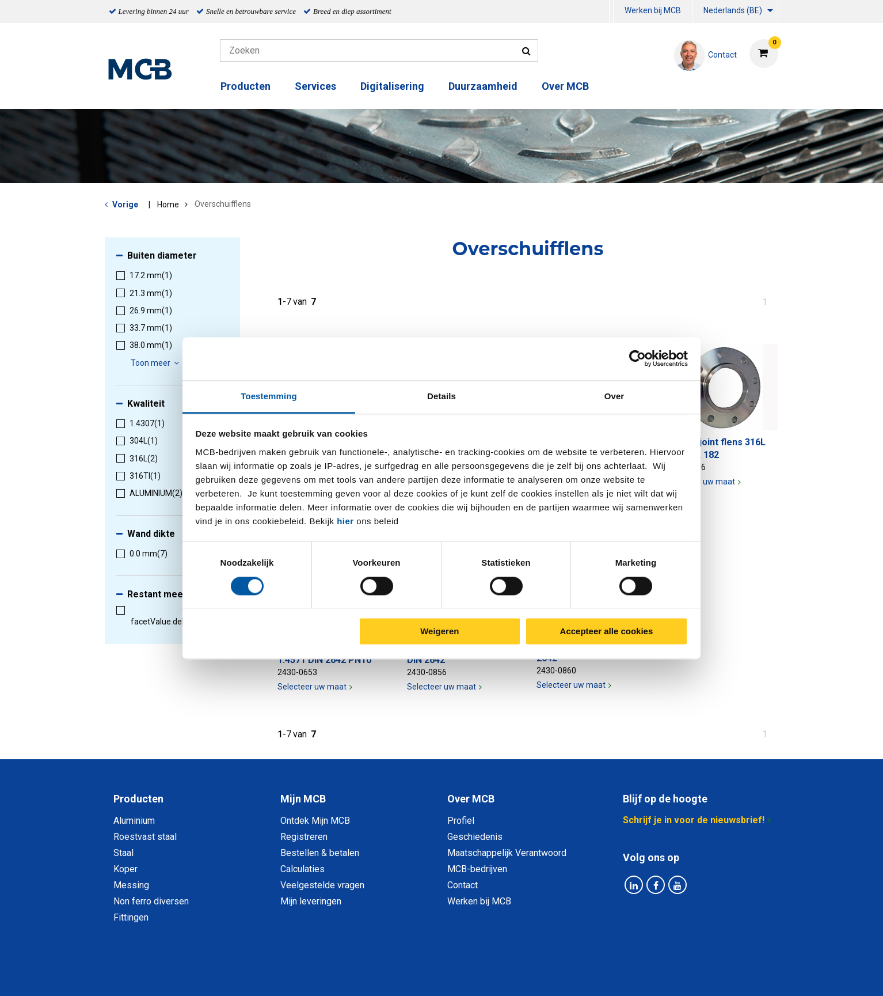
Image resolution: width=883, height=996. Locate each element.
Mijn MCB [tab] (303, 799)
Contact (462, 885)
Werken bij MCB (653, 10)
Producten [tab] (138, 799)
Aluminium (134, 820)
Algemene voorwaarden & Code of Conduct (456, 974)
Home (168, 204)
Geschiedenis (475, 836)
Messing (131, 885)
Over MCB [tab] (470, 799)
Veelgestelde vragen (322, 885)
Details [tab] (441, 396)
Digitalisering (392, 86)
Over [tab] (614, 396)
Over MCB (565, 86)
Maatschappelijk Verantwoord (506, 852)
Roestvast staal (145, 836)
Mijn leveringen (310, 901)
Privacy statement (317, 974)
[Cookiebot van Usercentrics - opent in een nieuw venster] (637, 358)
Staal (123, 852)
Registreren (304, 836)
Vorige (125, 204)
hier (345, 521)
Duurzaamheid (482, 86)
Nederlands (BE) (732, 10)
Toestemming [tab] (269, 396)
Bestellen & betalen (319, 852)
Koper (125, 869)
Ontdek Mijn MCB (315, 820)
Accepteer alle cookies (606, 632)
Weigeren (439, 632)
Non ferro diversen (151, 901)
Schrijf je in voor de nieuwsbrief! (693, 820)
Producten (245, 86)
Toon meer (156, 363)
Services (315, 86)
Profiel (460, 820)
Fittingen (131, 917)
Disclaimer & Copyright (605, 974)
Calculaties (302, 869)
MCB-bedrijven (477, 869)
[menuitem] (611, 12)
